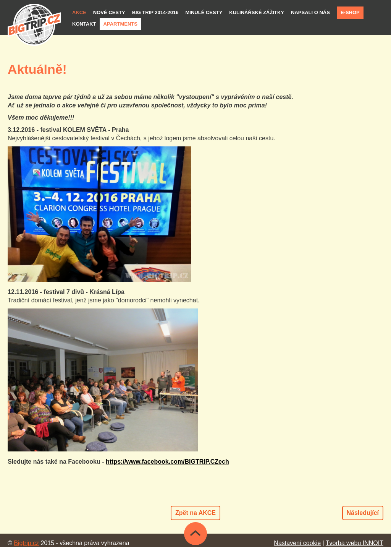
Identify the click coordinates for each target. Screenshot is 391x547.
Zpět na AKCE (195, 513)
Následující (363, 513)
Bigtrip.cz (26, 543)
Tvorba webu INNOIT (354, 543)
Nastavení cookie (297, 543)
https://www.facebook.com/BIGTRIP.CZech (167, 461)
